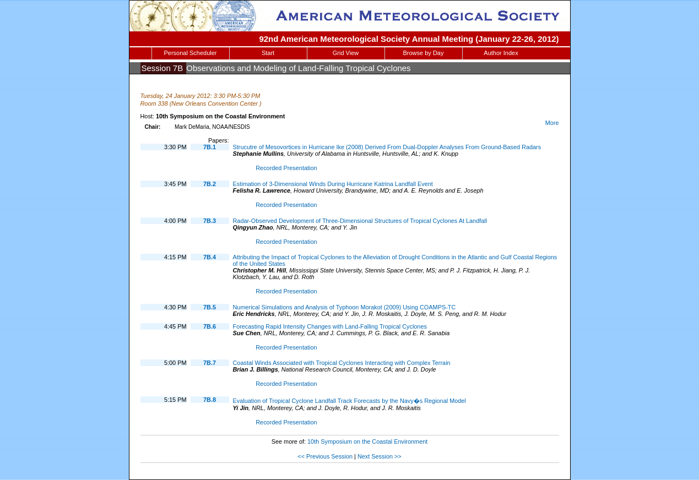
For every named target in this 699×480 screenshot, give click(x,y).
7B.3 (209, 220)
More (552, 122)
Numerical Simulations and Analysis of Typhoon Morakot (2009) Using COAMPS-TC (344, 307)
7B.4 (209, 257)
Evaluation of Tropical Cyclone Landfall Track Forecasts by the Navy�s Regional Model (349, 400)
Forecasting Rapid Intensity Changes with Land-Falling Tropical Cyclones (330, 326)
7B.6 (209, 326)
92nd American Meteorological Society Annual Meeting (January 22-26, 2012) (409, 38)
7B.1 (209, 147)
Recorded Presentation (286, 168)
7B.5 (209, 307)
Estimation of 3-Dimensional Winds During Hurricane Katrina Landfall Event (333, 184)
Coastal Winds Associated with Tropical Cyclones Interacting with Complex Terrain (342, 362)
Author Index (501, 53)
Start (268, 53)
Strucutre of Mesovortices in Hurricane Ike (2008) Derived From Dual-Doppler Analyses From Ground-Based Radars (387, 147)
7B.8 (209, 399)
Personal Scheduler (190, 53)
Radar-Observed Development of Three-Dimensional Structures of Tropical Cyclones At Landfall (360, 220)
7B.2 (209, 184)
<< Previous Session (325, 456)
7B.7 (209, 362)
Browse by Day (423, 53)
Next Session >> (379, 456)
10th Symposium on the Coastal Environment (367, 441)
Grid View (346, 53)
